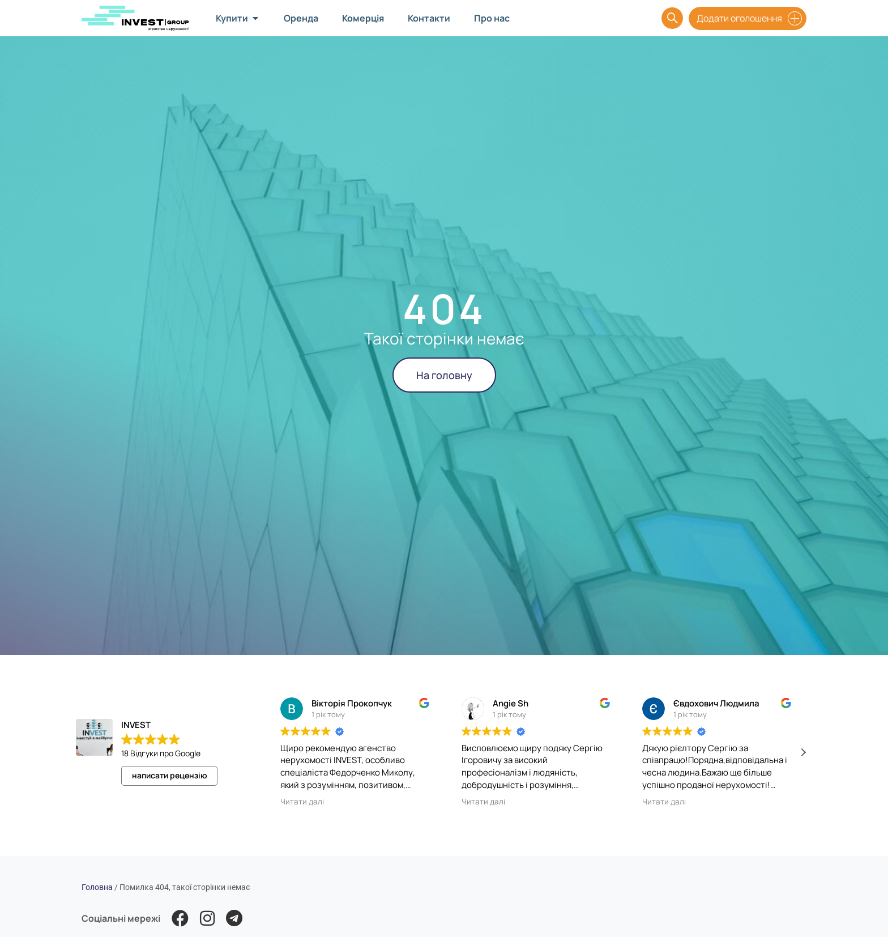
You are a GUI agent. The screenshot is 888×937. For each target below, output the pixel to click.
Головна (97, 887)
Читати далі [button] (302, 802)
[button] (803, 752)
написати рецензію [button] (169, 775)
